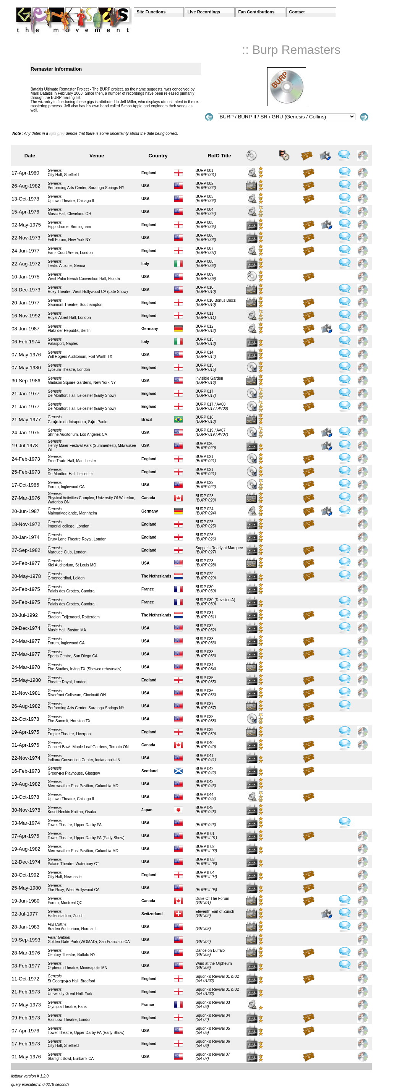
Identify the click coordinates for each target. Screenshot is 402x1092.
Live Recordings (204, 12)
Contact (297, 12)
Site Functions (151, 12)
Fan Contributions (256, 12)
